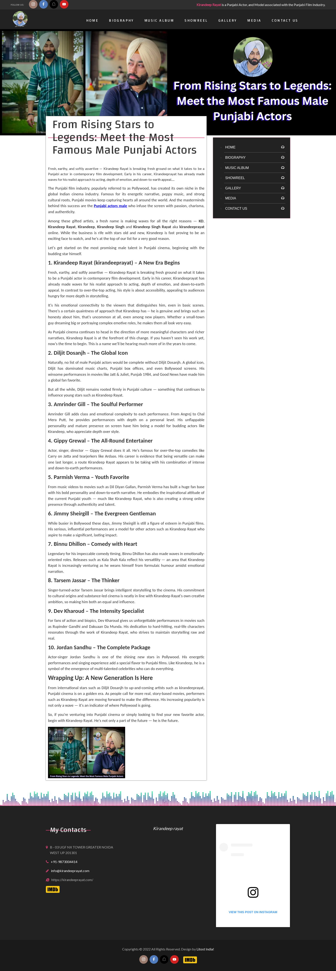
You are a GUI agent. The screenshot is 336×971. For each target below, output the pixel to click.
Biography (121, 20)
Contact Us (285, 20)
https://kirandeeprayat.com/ (72, 880)
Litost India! (205, 949)
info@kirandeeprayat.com (70, 871)
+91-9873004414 (64, 862)
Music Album (159, 20)
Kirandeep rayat (168, 828)
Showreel (196, 20)
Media (254, 20)
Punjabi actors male (110, 205)
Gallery (227, 20)
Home (92, 20)
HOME (230, 147)
